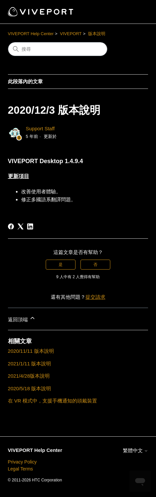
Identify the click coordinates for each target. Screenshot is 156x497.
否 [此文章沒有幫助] (95, 264)
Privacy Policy (22, 462)
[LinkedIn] (30, 226)
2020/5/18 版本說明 (29, 388)
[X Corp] (21, 226)
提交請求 (95, 297)
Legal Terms (20, 468)
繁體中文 (135, 450)
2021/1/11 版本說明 (29, 363)
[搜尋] (57, 49)
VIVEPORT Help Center (31, 33)
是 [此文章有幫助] (61, 264)
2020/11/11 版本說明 (31, 351)
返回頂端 (22, 318)
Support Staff (40, 128)
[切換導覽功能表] (136, 12)
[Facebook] (11, 226)
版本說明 (96, 33)
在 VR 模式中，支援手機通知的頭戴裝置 (52, 401)
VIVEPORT (71, 33)
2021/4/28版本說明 (29, 376)
